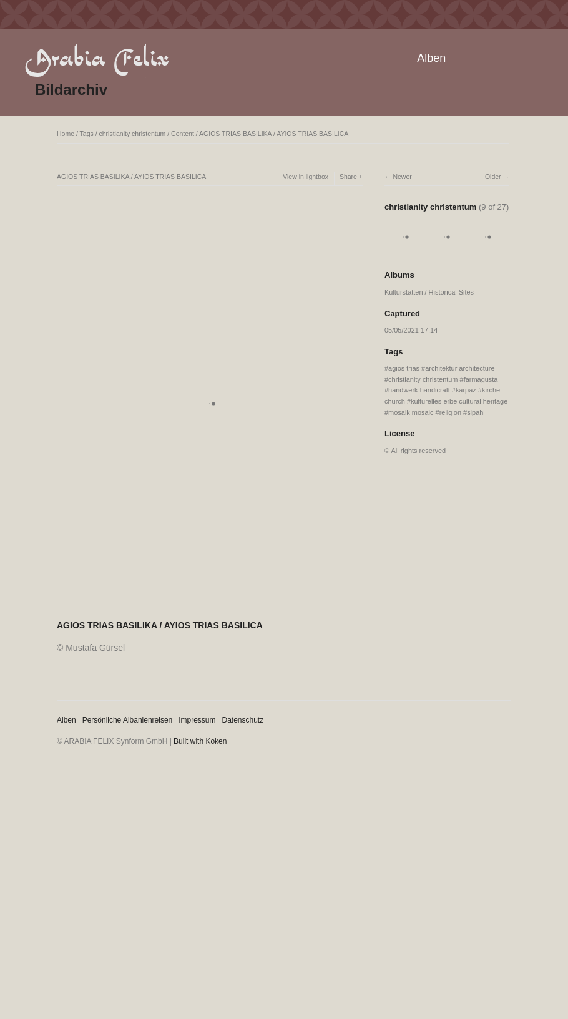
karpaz (466, 390)
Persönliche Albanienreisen (127, 720)
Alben (431, 58)
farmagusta (481, 379)
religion (450, 412)
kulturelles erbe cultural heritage (459, 401)
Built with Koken (200, 741)
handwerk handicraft (419, 390)
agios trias (403, 368)
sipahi (476, 412)
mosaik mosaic (410, 412)
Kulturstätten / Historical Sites (429, 292)
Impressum (197, 720)
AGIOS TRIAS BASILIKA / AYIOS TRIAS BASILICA (273, 133)
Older (493, 176)
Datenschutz (243, 720)
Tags (87, 133)
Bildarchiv (71, 89)
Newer (402, 176)
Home (65, 133)
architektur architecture (459, 368)
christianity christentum (132, 133)
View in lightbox (305, 176)
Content (182, 133)
